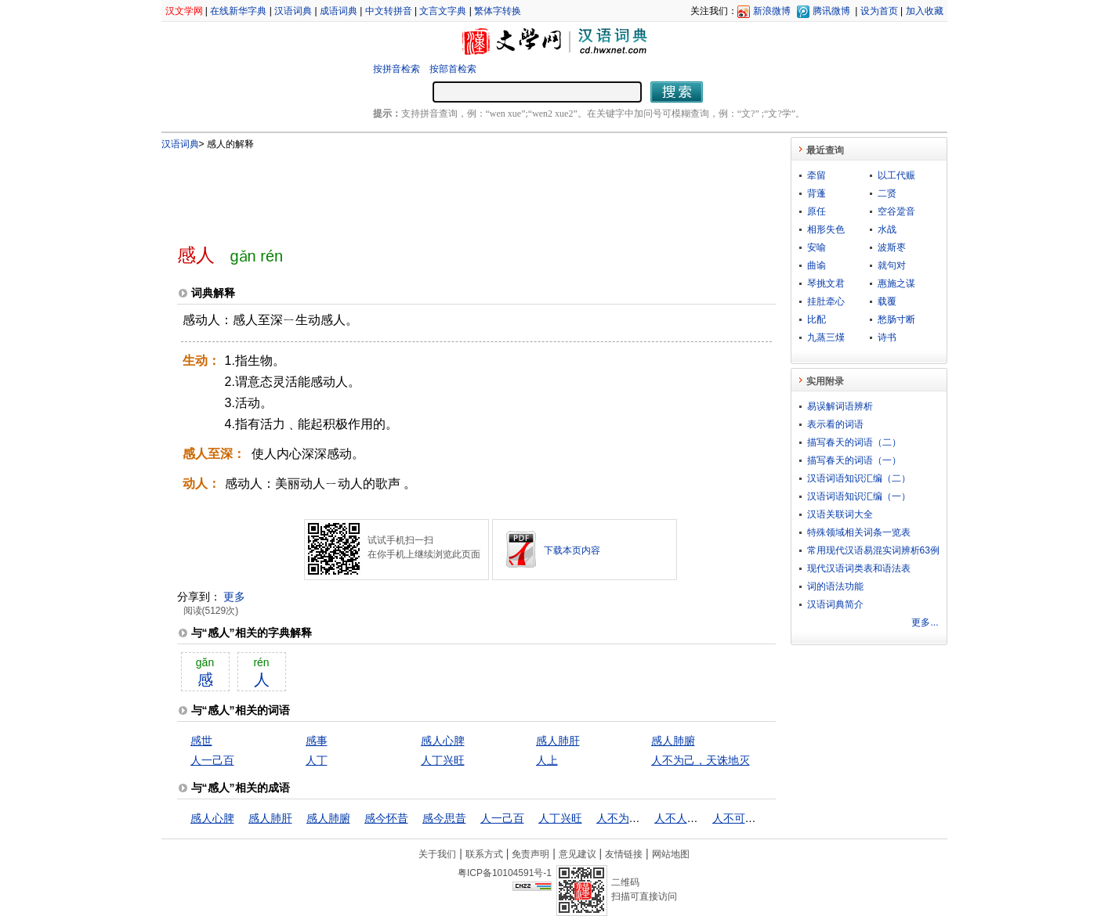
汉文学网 (184, 10)
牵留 (816, 175)
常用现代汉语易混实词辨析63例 (873, 550)
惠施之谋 (896, 283)
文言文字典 (442, 10)
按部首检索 (452, 68)
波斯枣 (892, 247)
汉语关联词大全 (840, 514)
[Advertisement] (450, 190)
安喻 (816, 247)
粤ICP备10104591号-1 (505, 872)
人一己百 (212, 760)
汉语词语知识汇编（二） (859, 478)
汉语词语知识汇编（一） (859, 496)
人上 (547, 760)
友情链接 (624, 854)
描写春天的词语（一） (854, 460)
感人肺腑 (673, 740)
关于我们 (437, 854)
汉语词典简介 (835, 604)
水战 (887, 229)
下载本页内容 (572, 550)
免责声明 (530, 854)
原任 (816, 211)
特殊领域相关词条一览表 (859, 532)
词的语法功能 (835, 586)
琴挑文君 (826, 283)
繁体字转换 (497, 10)
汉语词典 (293, 10)
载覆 (887, 301)
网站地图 (671, 854)
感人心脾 (443, 740)
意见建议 (577, 854)
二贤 (887, 193)
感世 (201, 740)
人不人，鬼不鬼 (692, 818)
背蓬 (816, 193)
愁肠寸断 (896, 319)
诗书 (887, 337)
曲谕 (816, 265)
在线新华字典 (238, 10)
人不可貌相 (739, 818)
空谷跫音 (896, 211)
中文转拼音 (388, 10)
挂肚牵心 (826, 301)
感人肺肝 (558, 740)
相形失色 (826, 229)
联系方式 (484, 854)
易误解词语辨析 (840, 406)
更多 (234, 596)
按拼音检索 (396, 68)
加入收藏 (924, 10)
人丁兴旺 (443, 760)
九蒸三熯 (826, 337)
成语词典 (338, 10)
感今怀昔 (386, 818)
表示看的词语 (835, 424)
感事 (317, 740)
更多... (924, 622)
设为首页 (879, 10)
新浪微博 (772, 10)
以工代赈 (896, 175)
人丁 (317, 760)
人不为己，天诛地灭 (700, 760)
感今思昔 (444, 818)
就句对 (892, 265)
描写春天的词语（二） (854, 442)
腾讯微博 (831, 10)
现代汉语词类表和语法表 (859, 568)
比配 (816, 319)
